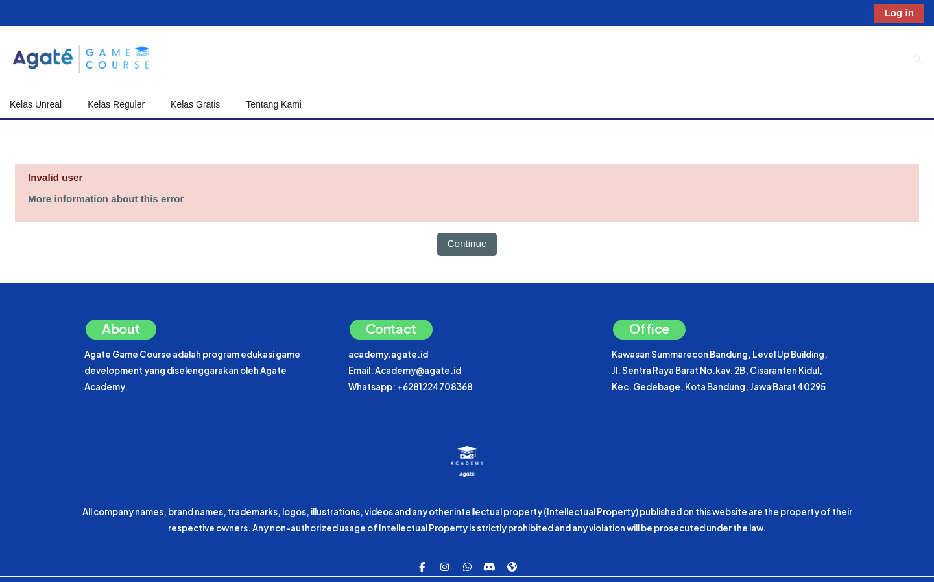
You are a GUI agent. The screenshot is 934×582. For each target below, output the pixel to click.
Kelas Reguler (116, 104)
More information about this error (106, 198)
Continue (467, 243)
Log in (899, 12)
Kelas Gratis (195, 104)
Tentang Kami (274, 104)
